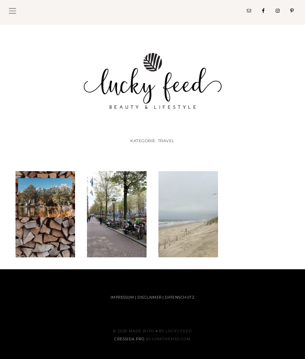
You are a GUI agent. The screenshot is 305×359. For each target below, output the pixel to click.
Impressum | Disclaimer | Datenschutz (152, 297)
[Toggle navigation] (12, 10)
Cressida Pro (129, 339)
